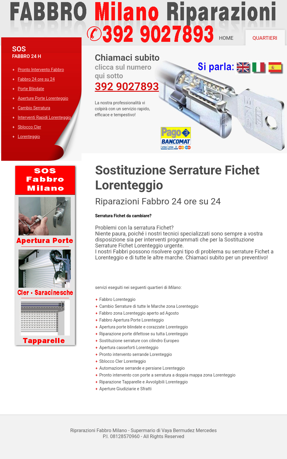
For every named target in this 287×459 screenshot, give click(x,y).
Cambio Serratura (34, 107)
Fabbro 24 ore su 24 (36, 79)
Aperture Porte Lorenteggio (43, 98)
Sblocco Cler (29, 127)
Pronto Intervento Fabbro (41, 69)
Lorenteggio (29, 136)
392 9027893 (127, 86)
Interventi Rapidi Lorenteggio (44, 117)
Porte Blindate (31, 88)
